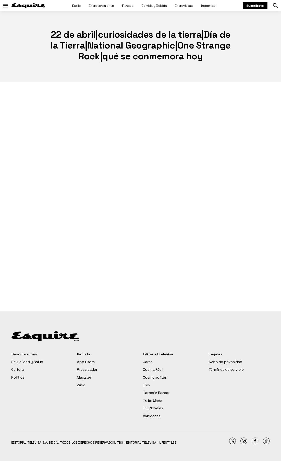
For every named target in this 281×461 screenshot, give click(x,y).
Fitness (127, 6)
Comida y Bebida (154, 6)
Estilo (76, 6)
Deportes (208, 6)
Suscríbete (255, 6)
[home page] (28, 5)
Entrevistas (184, 6)
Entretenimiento (101, 6)
